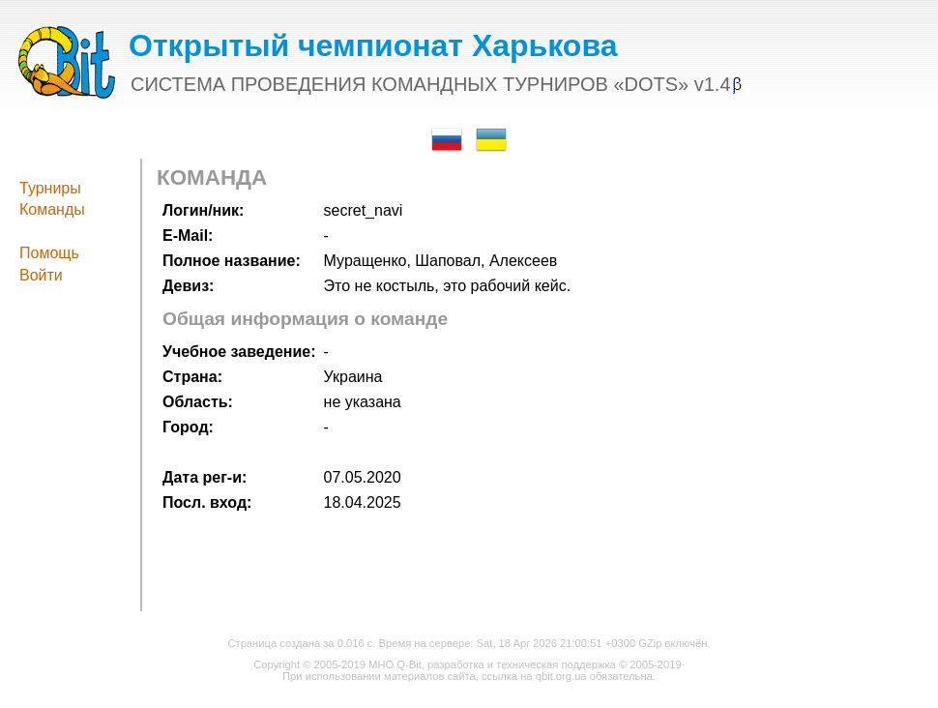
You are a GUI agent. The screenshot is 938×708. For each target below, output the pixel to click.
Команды (52, 209)
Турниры (50, 188)
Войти (41, 275)
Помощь (49, 253)
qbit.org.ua (561, 676)
